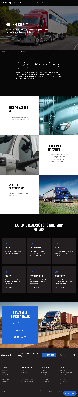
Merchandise (52, 3)
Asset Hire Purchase (65, 377)
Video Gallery (24, 377)
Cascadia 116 (5, 377)
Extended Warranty (65, 374)
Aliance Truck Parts (46, 381)
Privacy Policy (71, 390)
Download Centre (25, 374)
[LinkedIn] (61, 355)
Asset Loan (63, 379)
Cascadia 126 (5, 379)
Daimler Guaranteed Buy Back (67, 372)
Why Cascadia (16, 51)
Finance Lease (63, 381)
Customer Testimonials (27, 381)
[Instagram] (69, 355)
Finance (44, 3)
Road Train (5, 383)
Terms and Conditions (50, 390)
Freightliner (4, 51)
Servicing (43, 377)
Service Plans (44, 379)
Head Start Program (7, 374)
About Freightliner (24, 3)
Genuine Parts (44, 383)
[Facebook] (65, 355)
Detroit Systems (6, 381)
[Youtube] (74, 355)
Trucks (15, 3)
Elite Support (44, 372)
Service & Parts (35, 3)
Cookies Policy (61, 390)
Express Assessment (46, 374)
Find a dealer (20, 331)
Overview (4, 370)
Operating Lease (64, 383)
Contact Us (24, 372)
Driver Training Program (27, 379)
